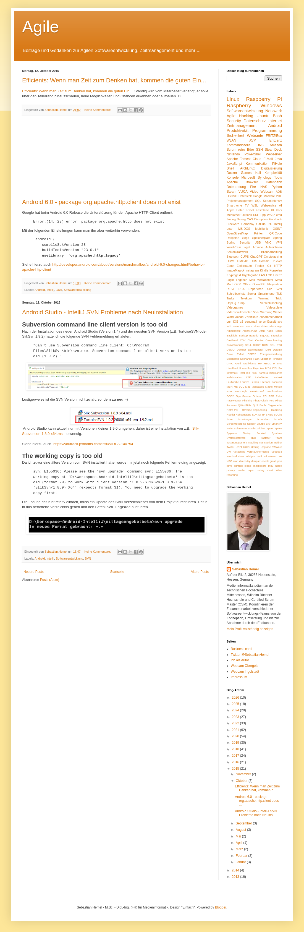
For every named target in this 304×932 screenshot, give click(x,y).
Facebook (275, 219)
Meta (278, 279)
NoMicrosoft (257, 391)
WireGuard (270, 456)
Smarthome (234, 205)
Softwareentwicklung (77, 289)
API (242, 326)
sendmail (251, 321)
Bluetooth (233, 256)
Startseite (117, 572)
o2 (241, 321)
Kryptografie (250, 275)
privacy (231, 470)
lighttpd (238, 465)
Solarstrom (240, 428)
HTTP (278, 265)
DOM (265, 344)
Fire (253, 187)
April (239, 843)
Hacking (246, 116)
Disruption (261, 219)
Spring (277, 237)
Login (230, 279)
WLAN (231, 140)
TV (247, 205)
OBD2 (230, 396)
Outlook (247, 214)
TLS (279, 293)
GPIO (230, 363)
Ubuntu (263, 116)
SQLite (278, 414)
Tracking (253, 442)
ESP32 (252, 354)
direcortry (244, 461)
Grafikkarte (249, 363)
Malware (269, 196)
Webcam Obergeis (244, 666)
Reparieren (255, 289)
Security (234, 121)
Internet (275, 121)
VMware (277, 446)
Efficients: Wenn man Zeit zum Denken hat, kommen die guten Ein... (114, 80)
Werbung (266, 312)
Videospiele (274, 307)
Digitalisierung (271, 168)
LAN (262, 275)
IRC (274, 368)
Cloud (257, 159)
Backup (243, 335)
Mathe (269, 386)
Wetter (277, 312)
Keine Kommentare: (97, 109)
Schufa (278, 419)
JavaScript (234, 164)
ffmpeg (231, 219)
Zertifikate (251, 317)
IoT (248, 372)
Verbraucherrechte (258, 451)
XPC (229, 461)
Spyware (232, 433)
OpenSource (243, 396)
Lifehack (265, 381)
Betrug (241, 219)
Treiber (278, 442)
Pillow (278, 400)
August (241, 830)
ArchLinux (247, 168)
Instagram (252, 270)
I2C (270, 224)
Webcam (267, 192)
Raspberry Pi (264, 99)
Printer (258, 233)
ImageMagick (235, 270)
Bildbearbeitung (271, 252)
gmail (273, 461)
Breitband (232, 340)
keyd (229, 465)
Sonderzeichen (257, 428)
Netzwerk (273, 111)
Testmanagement (237, 442)
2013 (236, 877)
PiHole (277, 164)
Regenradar (275, 405)
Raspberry (239, 105)
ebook (265, 461)
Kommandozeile (238, 145)
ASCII (248, 326)
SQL (258, 200)
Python (277, 187)
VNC (268, 242)
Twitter (230, 446)
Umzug (255, 446)
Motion (278, 386)
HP (260, 363)
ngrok (278, 465)
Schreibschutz (236, 293)
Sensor (251, 423)
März (240, 849)
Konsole (233, 177)
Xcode (239, 317)
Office (246, 284)
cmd (279, 214)
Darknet (241, 349)
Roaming (276, 409)
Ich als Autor (240, 660)
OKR (237, 284)
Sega (245, 237)
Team (279, 437)
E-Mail (268, 159)
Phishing (247, 400)
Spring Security (238, 242)
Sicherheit (235, 135)
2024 (236, 710)
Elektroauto (244, 265)
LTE (248, 377)
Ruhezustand (243, 414)
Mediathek (233, 214)
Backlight (232, 335)
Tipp (263, 214)
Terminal (263, 298)
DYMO (231, 349)
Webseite (255, 135)
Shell (230, 168)
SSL (256, 214)
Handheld (232, 368)
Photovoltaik (260, 400)
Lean (230, 228)
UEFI (239, 446)
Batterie (253, 335)
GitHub (261, 224)
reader (241, 470)
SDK (255, 414)
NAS (263, 187)
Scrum (231, 150)
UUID (246, 446)
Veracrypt (239, 451)
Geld (238, 363)
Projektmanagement (240, 200)
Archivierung (249, 330)
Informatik (232, 372)
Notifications (275, 391)
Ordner (257, 396)
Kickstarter (275, 372)
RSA (242, 289)
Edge (230, 265)
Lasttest (277, 377)
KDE (254, 372)
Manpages (257, 386)
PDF (279, 196)
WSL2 (271, 214)
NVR (229, 391)
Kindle (264, 270)
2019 (236, 743)
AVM (252, 140)
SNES (269, 414)
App (279, 326)
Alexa (272, 326)
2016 (236, 762)
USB (258, 242)
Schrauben (262, 419)
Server (251, 293)
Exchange (246, 358)
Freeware (233, 224)
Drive (230, 354)
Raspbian (233, 237)
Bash (277, 116)
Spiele (278, 428)
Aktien (264, 326)
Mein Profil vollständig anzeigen (250, 629)
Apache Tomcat (239, 159)
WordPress (234, 247)
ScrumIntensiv (272, 200)
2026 (236, 697)
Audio (270, 330)
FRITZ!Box (274, 136)
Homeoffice (245, 368)
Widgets (251, 456)
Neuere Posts (33, 572)
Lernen (255, 381)
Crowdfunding (274, 340)
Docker (232, 173)
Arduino (258, 247)
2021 (236, 730)
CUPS (244, 256)
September (244, 823)
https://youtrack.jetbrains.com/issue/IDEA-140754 (93, 444)
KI (272, 210)
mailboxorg (259, 465)
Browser (252, 182)
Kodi (279, 210)
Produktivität (237, 130)
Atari (262, 330)
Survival (261, 433)
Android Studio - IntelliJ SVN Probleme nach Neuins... (256, 813)
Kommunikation (257, 164)
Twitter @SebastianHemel (250, 655)
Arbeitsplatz (233, 330)
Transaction (266, 442)
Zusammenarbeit (271, 317)
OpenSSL (258, 284)
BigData (264, 335)
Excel (250, 210)
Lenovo (244, 381)
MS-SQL (239, 386)
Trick (279, 298)
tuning (260, 470)
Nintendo (233, 154)
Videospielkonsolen (239, 312)
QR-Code (275, 233)
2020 (236, 736)
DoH (268, 349)
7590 (236, 326)
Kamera (263, 372)
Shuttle (261, 423)
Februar (242, 856)
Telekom (245, 298)
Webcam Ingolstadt (245, 671)
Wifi (259, 456)
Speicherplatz (261, 237)
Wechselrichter (235, 456)
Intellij (50, 289)
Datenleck (245, 196)
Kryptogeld (234, 275)
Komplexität (273, 173)
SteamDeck (273, 150)
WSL (254, 205)
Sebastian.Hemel (245, 569)
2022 (236, 723)
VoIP (256, 312)
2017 (236, 756)
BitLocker (276, 335)
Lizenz (277, 275)
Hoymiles (258, 368)
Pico (271, 400)
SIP (269, 289)
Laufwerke (233, 381)
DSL (272, 344)
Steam (231, 192)
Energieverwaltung (271, 354)
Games (246, 173)
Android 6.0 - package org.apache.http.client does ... (257, 801)
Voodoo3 (276, 451)
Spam (269, 428)
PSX (271, 396)
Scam (230, 419)
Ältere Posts (200, 572)
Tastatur (265, 437)
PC (264, 396)
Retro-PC (232, 409)
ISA (280, 368)
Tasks (230, 298)
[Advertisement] (116, 157)
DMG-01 (243, 261)
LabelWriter (262, 377)
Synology (264, 177)
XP (280, 456)
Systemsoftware (236, 437)
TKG (253, 437)
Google (258, 196)
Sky (268, 423)
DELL (248, 344)
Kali (258, 173)
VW (229, 451)
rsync (251, 470)
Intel (242, 372)
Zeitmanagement (241, 125)
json (279, 461)
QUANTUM (244, 405)
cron (235, 461)
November (244, 774)
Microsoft (248, 177)
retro (241, 150)
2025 (236, 704)
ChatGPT (256, 256)
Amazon (276, 145)
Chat (250, 340)
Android (40, 289)
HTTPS (277, 363)
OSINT (277, 228)
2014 (236, 870)
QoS (255, 405)
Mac (247, 386)
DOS (254, 261)
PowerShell (253, 154)
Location (277, 381)
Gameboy (247, 224)
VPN (279, 242)
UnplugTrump (236, 303)
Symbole (277, 433)
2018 (236, 749)
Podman (232, 405)
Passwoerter (234, 400)
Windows (271, 105)
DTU (279, 344)
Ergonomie (233, 358)
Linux (233, 99)
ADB (279, 191)
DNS (259, 145)
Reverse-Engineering (254, 409)
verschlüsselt (267, 321)
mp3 (271, 465)
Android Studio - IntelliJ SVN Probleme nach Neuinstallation (102, 312)
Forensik (277, 358)
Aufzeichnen (274, 247)
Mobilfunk (261, 228)
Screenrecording (236, 423)
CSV (243, 340)
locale (248, 465)
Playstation (274, 284)
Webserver (274, 154)
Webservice (268, 205)
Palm (279, 396)
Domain (264, 261)
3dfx (229, 326)
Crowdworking (235, 344)
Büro (250, 150)
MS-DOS (244, 228)
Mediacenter (265, 279)
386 (279, 321)
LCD (269, 275)
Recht (263, 405)
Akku (257, 326)
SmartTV (276, 423)
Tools (278, 177)
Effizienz (275, 140)
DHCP (257, 344)
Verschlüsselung (271, 303)
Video (254, 192)
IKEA (268, 368)
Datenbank (274, 182)
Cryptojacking (273, 256)
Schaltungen (245, 419)
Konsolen (275, 270)
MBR (229, 386)
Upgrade (266, 446)
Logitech (241, 279)
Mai (239, 836)
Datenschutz (255, 121)
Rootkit (231, 414)
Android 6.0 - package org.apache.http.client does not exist (101, 202)
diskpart (256, 461)
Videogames (235, 307)
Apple (230, 210)
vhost (270, 470)
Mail (252, 279)
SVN (88, 558)
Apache (232, 182)
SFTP (261, 414)
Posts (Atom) (49, 580)
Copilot (259, 340)
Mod (229, 284)
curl (229, 321)
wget (247, 247)
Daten (240, 210)
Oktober (242, 781)
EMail (240, 354)
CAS (250, 219)
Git (269, 265)
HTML (267, 363)
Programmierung (267, 130)
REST (231, 289)
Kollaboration (234, 377)
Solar (230, 428)
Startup (246, 433)
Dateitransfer (255, 349)
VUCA (243, 192)
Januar (241, 862)
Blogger (220, 907)
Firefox (259, 265)
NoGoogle (241, 391)
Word (230, 317)
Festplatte (262, 210)
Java (59, 289)
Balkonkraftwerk (237, 252)
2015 (236, 769)
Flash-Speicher (262, 358)
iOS (235, 321)
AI (280, 205)
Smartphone (266, 293)
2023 (236, 717)
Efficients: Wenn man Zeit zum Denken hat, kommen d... (257, 788)
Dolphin (277, 349)
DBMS (231, 261)
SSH (259, 150)
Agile (40, 26)
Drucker (276, 261)
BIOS (279, 330)
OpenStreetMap (237, 233)
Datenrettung (236, 187)
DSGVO (232, 196)
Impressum (239, 677)
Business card (241, 649)
